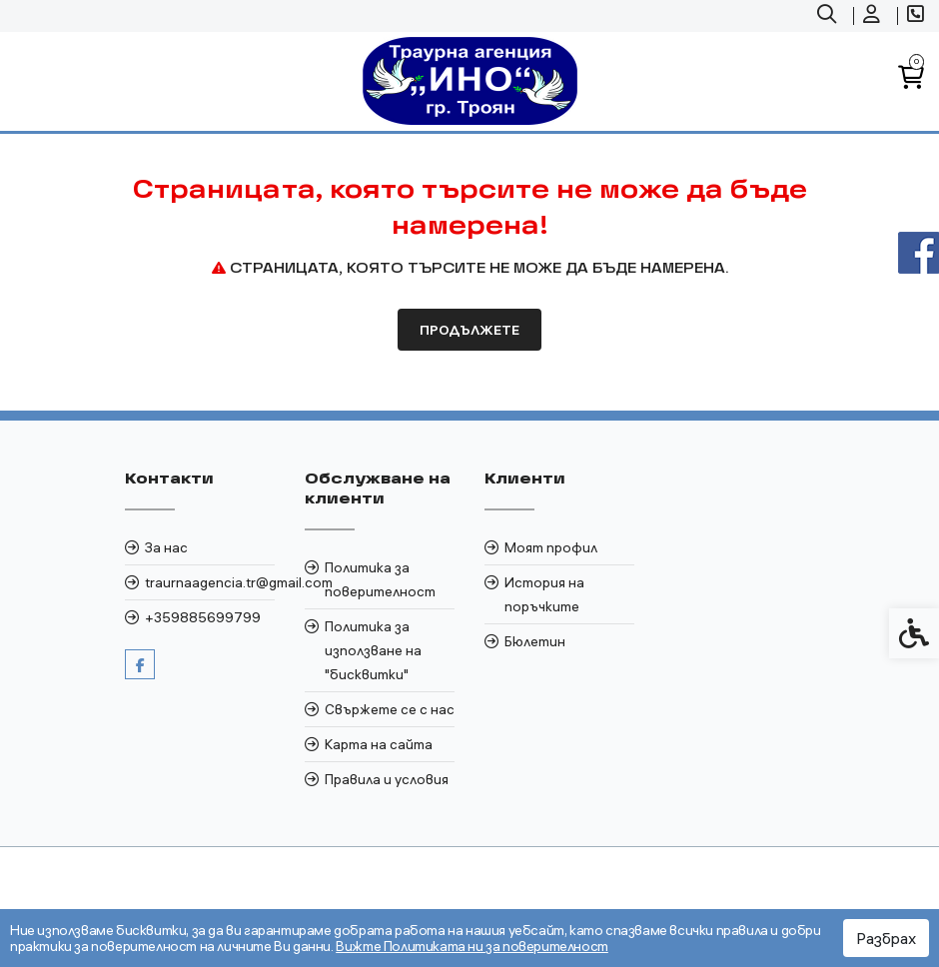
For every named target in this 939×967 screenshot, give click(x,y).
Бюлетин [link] (534, 641)
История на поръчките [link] (544, 594)
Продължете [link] (469, 330)
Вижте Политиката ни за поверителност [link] (472, 946)
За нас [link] (166, 547)
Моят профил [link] (550, 547)
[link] (829, 16)
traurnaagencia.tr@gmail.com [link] (210, 582)
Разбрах (886, 938)
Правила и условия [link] (387, 779)
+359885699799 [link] (203, 617)
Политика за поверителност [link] (380, 579)
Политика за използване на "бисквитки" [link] (373, 650)
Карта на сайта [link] (379, 744)
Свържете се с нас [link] (390, 709)
